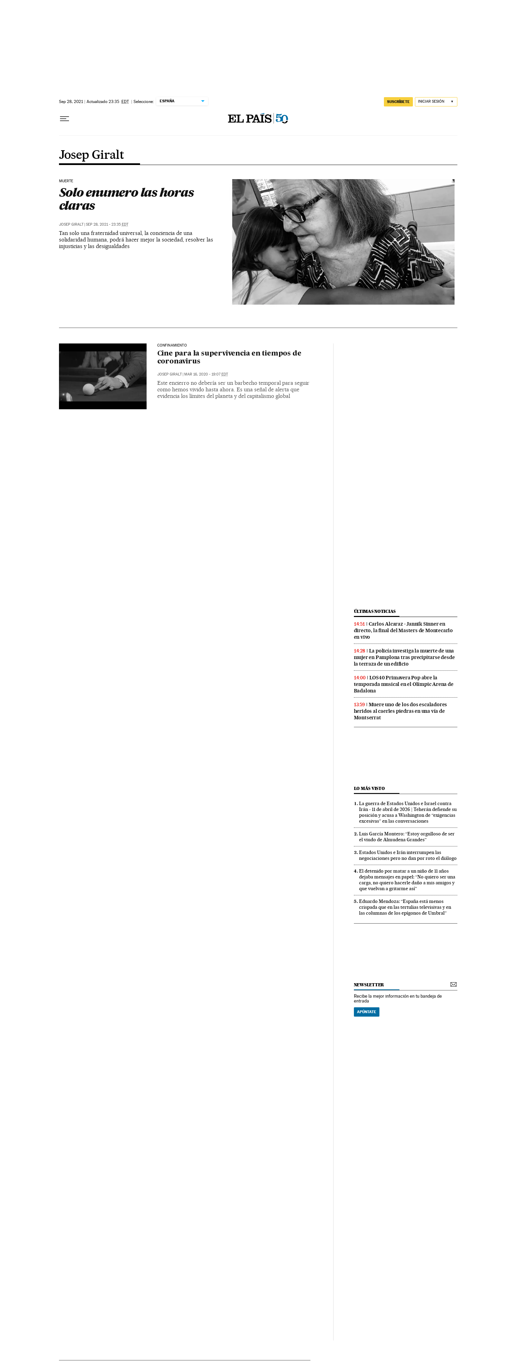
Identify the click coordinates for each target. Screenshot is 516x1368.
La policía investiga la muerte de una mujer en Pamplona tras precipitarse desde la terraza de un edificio (404, 657)
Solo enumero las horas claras (126, 199)
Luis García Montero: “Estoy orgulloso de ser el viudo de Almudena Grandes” (407, 836)
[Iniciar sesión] (436, 101)
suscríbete (398, 101)
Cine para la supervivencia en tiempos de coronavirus (229, 357)
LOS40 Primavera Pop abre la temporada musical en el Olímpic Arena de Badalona (404, 684)
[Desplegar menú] (64, 118)
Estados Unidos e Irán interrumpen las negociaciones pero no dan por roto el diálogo (408, 855)
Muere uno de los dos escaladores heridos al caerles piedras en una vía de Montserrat (400, 711)
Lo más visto (369, 788)
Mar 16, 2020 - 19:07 (206, 374)
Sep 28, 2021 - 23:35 (107, 224)
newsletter (369, 984)
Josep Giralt (91, 155)
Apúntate (366, 1011)
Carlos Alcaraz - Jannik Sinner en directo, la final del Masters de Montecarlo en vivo (403, 630)
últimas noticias (375, 611)
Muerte (66, 181)
